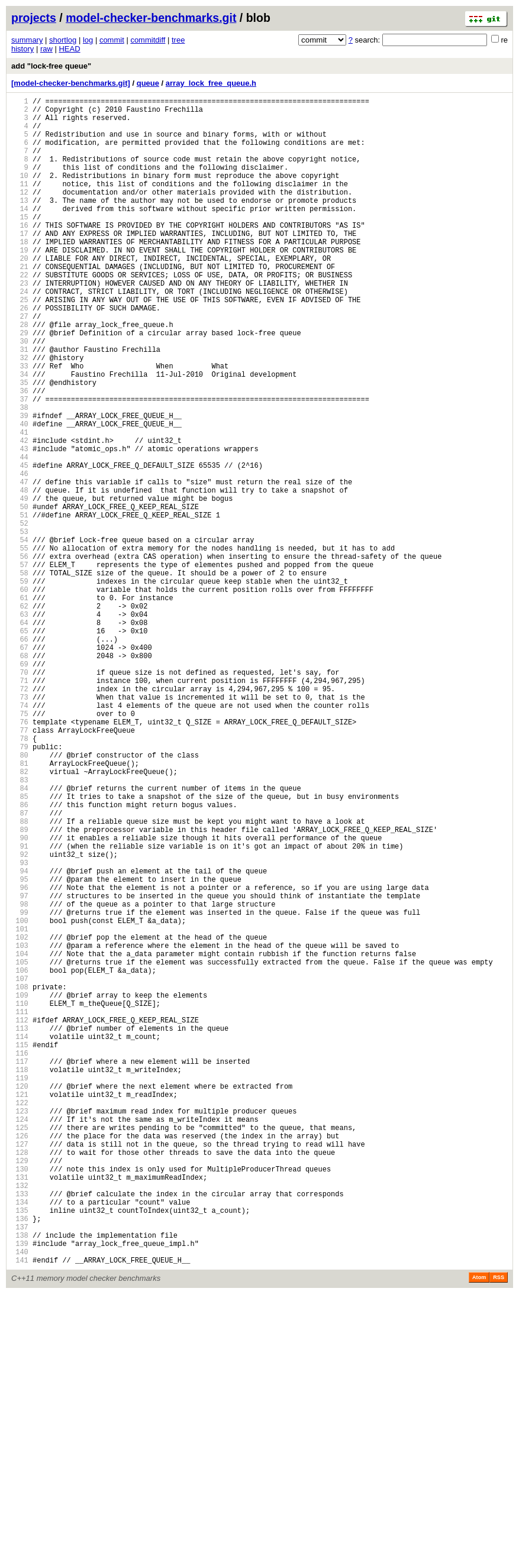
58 (19, 676)
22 (19, 314)
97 (19, 1068)
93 (19, 1027)
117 (19, 1269)
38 (19, 475)
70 (19, 796)
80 (19, 897)
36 (19, 454)
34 (19, 434)
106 (19, 1158)
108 (19, 1178)
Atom (479, 1527)
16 (19, 253)
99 (19, 1088)
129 (19, 1389)
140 (19, 1500)
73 (19, 826)
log (88, 39)
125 (19, 1349)
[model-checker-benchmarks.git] (70, 83)
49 (19, 585)
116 (19, 1259)
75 (19, 846)
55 (19, 645)
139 (19, 1490)
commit (111, 39)
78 (19, 877)
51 (19, 605)
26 (19, 354)
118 (19, 1279)
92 (19, 1017)
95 (19, 1048)
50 (19, 595)
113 (19, 1228)
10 (19, 193)
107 (19, 1168)
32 (19, 414)
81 (19, 907)
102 (19, 1118)
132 (19, 1419)
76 (19, 857)
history (22, 48)
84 (19, 937)
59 (19, 686)
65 (19, 746)
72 (19, 816)
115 (19, 1249)
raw (46, 48)
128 (19, 1379)
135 (19, 1450)
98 (19, 1078)
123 (19, 1329)
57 (19, 666)
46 (19, 555)
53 (19, 625)
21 (19, 304)
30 (19, 394)
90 (19, 997)
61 (19, 706)
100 (19, 1098)
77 (19, 867)
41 (19, 505)
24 (19, 334)
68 (19, 776)
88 (19, 977)
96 (19, 1058)
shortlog (62, 39)
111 (19, 1208)
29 (19, 384)
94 (19, 1037)
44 (19, 535)
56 (19, 655)
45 (19, 545)
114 (19, 1239)
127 (19, 1369)
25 (19, 344)
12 (19, 213)
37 (19, 464)
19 (19, 284)
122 (19, 1319)
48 (19, 575)
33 (19, 424)
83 (19, 927)
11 (19, 203)
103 (19, 1128)
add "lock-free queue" (51, 65)
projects (33, 17)
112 (19, 1218)
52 (19, 615)
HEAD (69, 48)
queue (148, 83)
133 (19, 1430)
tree (178, 39)
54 (19, 635)
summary (27, 39)
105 (19, 1148)
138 (19, 1480)
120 (19, 1299)
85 (19, 947)
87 (19, 967)
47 (19, 565)
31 (19, 404)
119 (19, 1289)
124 (19, 1339)
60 (19, 696)
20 (19, 294)
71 (19, 806)
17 (19, 263)
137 (19, 1470)
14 (19, 233)
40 (19, 495)
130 (19, 1399)
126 (19, 1359)
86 (19, 957)
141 (19, 1510)
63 (19, 726)
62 (19, 716)
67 (19, 766)
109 (19, 1188)
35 (19, 444)
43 (19, 525)
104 (19, 1138)
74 (19, 836)
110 (19, 1198)
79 (19, 887)
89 (19, 987)
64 (19, 736)
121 (19, 1309)
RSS (498, 1527)
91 (19, 1007)
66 (19, 756)
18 (19, 273)
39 (19, 485)
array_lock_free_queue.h (211, 83)
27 (19, 364)
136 (19, 1460)
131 (19, 1409)
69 (19, 786)
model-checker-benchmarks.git (151, 17)
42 (19, 515)
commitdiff (147, 39)
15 (19, 243)
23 (19, 324)
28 (19, 374)
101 (19, 1108)
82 (19, 917)
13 (19, 223)
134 (19, 1440)
